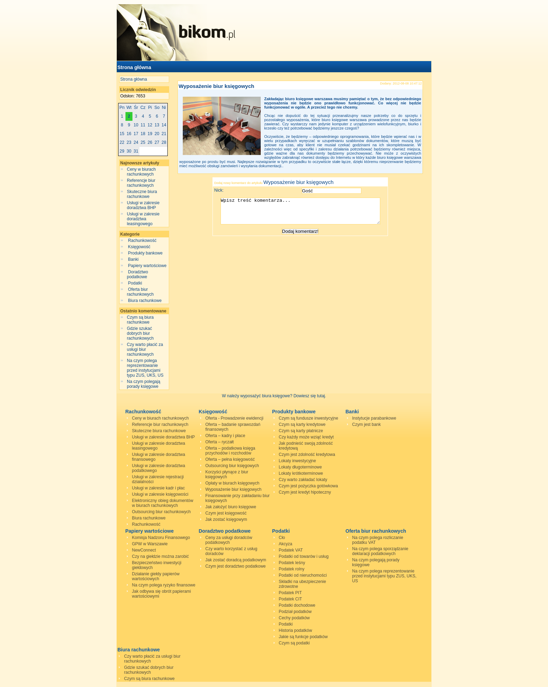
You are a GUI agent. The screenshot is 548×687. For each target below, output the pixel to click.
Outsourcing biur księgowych (232, 465)
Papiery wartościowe (147, 265)
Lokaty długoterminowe (300, 467)
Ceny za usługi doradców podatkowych (229, 540)
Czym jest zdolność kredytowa (307, 454)
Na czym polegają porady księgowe (143, 384)
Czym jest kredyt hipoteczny (305, 492)
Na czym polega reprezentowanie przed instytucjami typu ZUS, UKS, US (145, 368)
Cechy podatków (294, 617)
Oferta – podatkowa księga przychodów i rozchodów (230, 451)
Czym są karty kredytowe (302, 424)
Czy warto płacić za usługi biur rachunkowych (145, 349)
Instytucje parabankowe (374, 418)
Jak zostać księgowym (226, 519)
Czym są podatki (294, 643)
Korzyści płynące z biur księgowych (227, 474)
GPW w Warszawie (150, 543)
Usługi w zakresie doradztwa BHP (143, 205)
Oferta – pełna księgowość (230, 459)
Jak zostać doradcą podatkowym (236, 559)
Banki (133, 259)
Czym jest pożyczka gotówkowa (308, 485)
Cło (282, 537)
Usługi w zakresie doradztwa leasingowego (143, 219)
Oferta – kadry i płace (225, 435)
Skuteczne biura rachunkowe (142, 194)
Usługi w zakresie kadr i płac (158, 488)
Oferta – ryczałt (220, 441)
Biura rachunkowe (145, 300)
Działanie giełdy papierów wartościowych (156, 576)
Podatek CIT (290, 599)
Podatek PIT (290, 592)
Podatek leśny (292, 562)
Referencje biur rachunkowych (141, 183)
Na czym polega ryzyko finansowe (163, 585)
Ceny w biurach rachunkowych (141, 172)
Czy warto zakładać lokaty (303, 479)
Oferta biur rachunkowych (141, 292)
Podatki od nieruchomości (303, 575)
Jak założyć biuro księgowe (231, 506)
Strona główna (134, 67)
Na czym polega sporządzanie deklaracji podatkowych (380, 551)
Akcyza (286, 543)
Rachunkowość (142, 240)
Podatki (135, 283)
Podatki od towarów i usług (304, 556)
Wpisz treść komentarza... (303, 214)
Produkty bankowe (145, 253)
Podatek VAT (291, 550)
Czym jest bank (366, 424)
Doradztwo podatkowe (137, 274)
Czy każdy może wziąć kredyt (306, 437)
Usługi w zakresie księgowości (160, 494)
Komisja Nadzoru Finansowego (161, 537)
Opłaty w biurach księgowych (233, 483)
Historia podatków (295, 630)
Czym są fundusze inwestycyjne (308, 418)
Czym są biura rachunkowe (140, 320)
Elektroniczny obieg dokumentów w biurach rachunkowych (162, 503)
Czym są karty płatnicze (301, 430)
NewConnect (144, 550)
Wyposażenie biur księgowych (216, 86)
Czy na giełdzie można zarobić (160, 556)
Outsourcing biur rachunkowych (161, 511)
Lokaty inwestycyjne (297, 460)
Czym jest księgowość (226, 513)
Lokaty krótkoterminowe (301, 473)
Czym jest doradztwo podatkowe (236, 566)
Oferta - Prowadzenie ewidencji (235, 418)
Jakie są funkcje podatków (303, 636)
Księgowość (139, 246)
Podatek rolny (291, 569)
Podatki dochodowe (297, 605)
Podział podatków (295, 611)
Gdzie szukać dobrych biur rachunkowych (140, 333)
